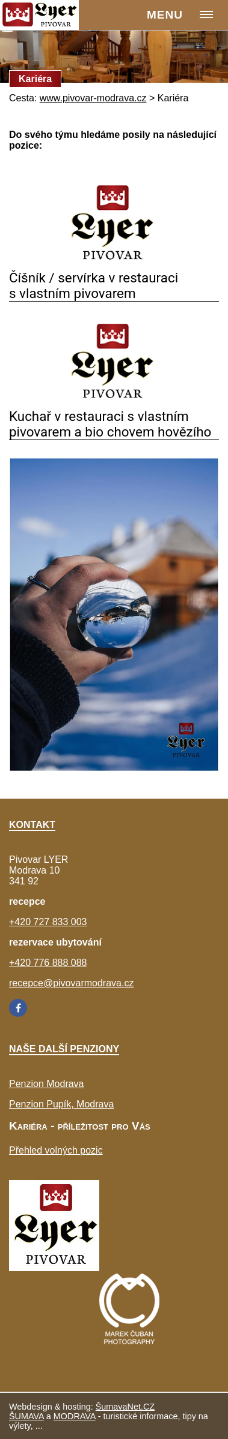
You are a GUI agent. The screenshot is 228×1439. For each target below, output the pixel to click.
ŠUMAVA (26, 1416)
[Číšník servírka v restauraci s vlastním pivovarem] (114, 264)
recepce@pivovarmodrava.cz (71, 983)
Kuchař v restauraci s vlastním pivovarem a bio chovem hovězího (110, 423)
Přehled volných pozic (56, 1150)
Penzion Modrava (46, 1084)
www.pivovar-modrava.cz (93, 98)
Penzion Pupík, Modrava (61, 1104)
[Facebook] (18, 1008)
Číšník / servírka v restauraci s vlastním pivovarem (93, 285)
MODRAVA (75, 1416)
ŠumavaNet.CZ (125, 1406)
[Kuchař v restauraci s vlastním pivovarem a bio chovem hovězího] (114, 403)
